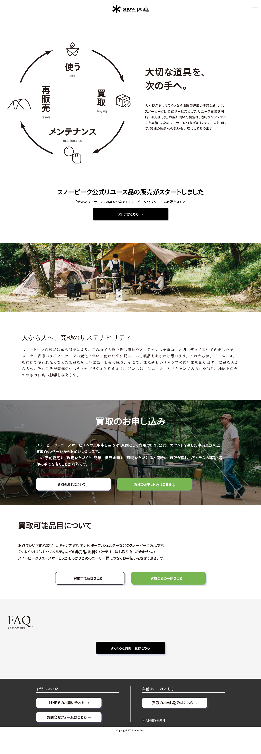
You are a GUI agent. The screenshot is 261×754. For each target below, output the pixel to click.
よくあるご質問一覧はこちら (130, 662)
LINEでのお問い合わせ (69, 722)
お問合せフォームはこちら (68, 737)
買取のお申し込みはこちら (179, 490)
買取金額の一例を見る (182, 590)
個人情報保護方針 (153, 740)
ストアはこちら (130, 216)
